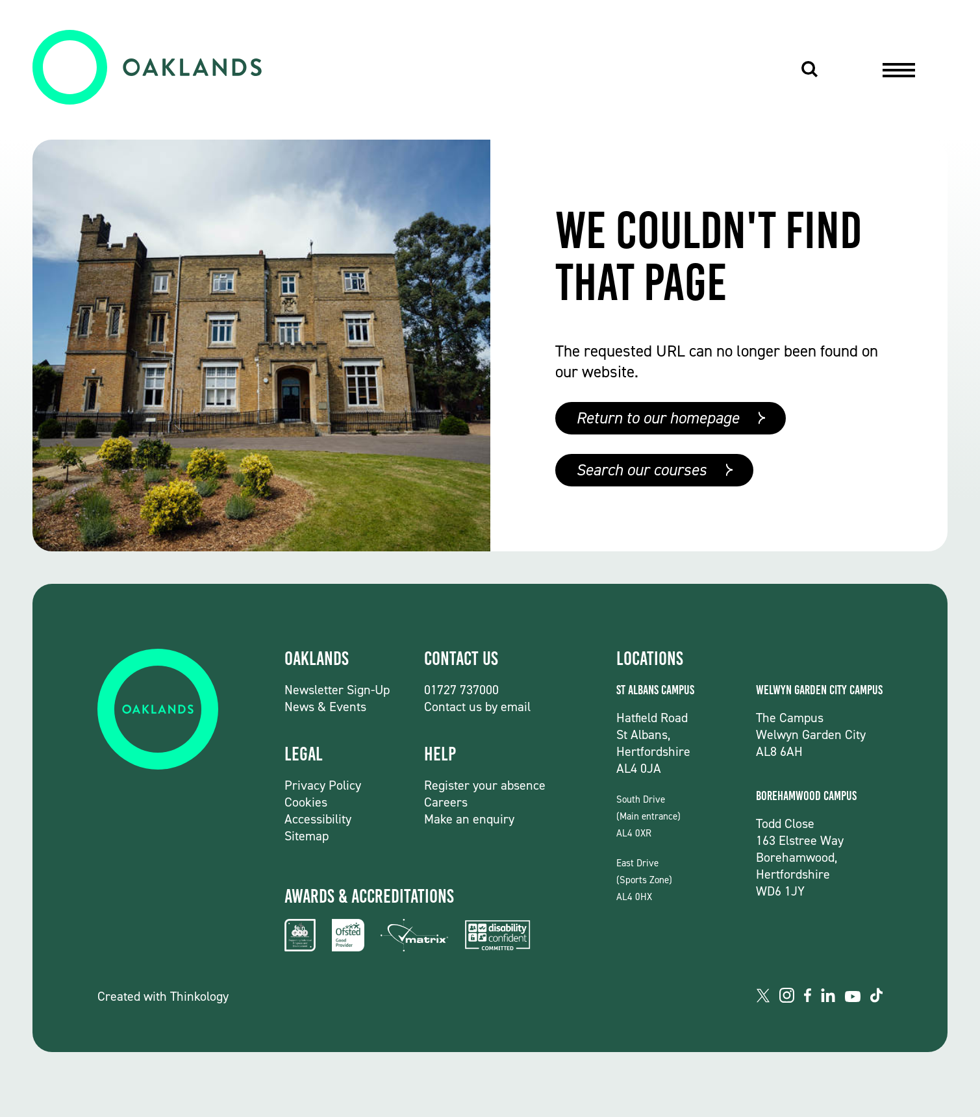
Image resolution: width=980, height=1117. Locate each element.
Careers (446, 802)
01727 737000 (461, 689)
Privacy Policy (322, 785)
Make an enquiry (469, 818)
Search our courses (641, 470)
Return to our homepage (657, 418)
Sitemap (306, 835)
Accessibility (317, 818)
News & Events (325, 706)
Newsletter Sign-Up (337, 689)
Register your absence (485, 785)
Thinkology (199, 996)
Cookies (305, 802)
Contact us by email (477, 706)
